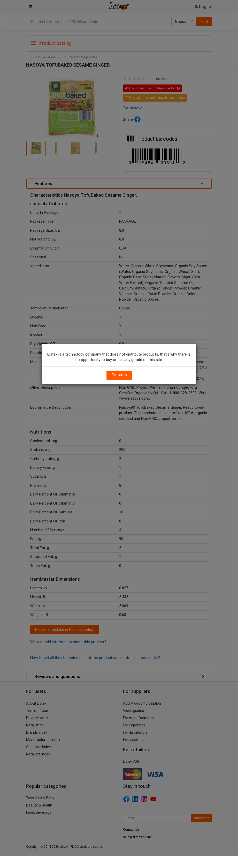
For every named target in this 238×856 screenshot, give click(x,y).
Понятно (119, 375)
